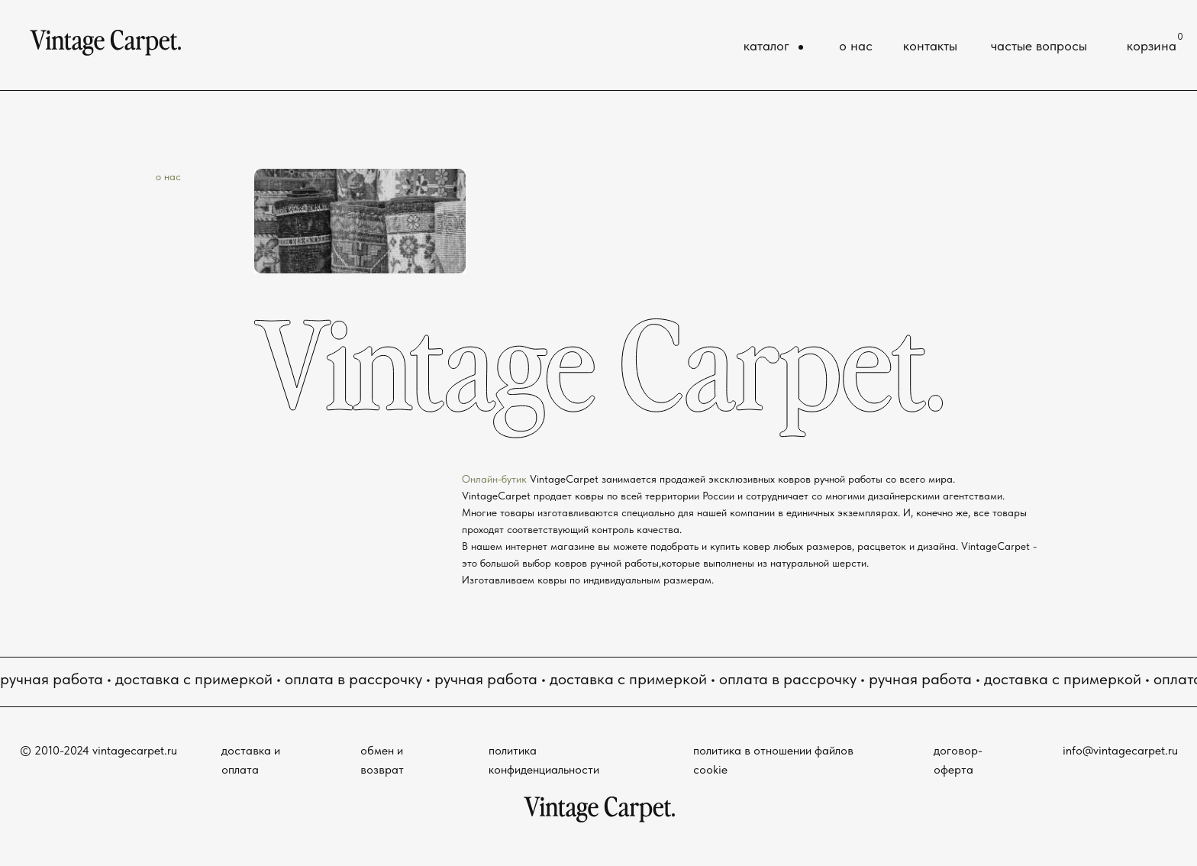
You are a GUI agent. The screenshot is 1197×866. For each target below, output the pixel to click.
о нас (856, 45)
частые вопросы (1039, 45)
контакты (930, 45)
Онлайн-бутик (496, 479)
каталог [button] (766, 45)
